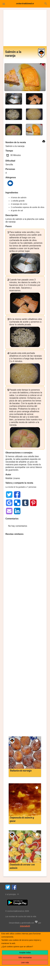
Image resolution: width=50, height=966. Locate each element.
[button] (4, 4)
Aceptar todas (25, 952)
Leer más (25, 962)
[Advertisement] (25, 28)
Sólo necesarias (25, 957)
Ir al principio (12, 894)
